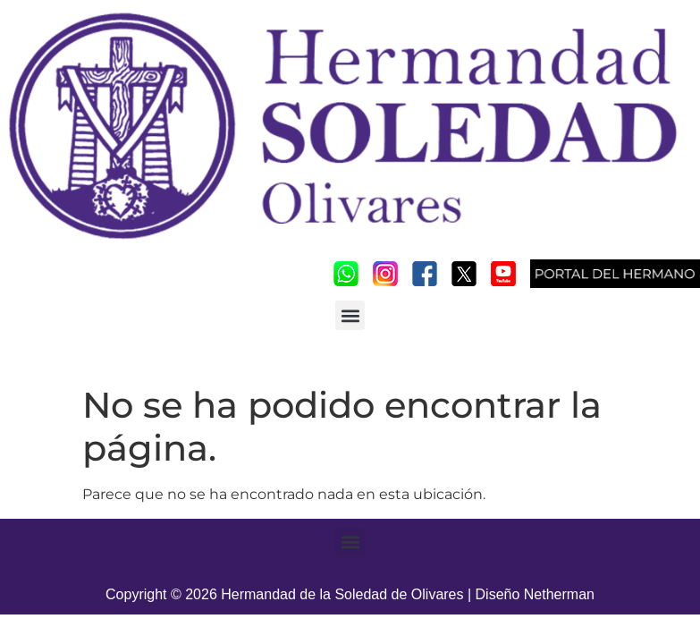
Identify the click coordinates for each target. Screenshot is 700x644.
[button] (350, 315)
